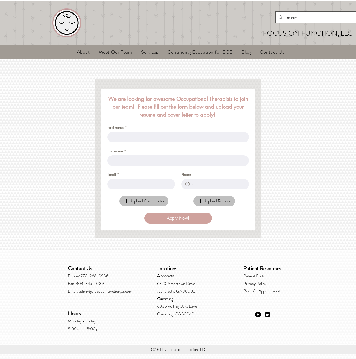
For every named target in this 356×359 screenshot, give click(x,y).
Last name (116, 151)
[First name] (176, 137)
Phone (186, 174)
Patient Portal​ (254, 276)
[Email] (139, 184)
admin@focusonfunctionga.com (105, 291)
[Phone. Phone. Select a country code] (189, 184)
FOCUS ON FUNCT (293, 33)
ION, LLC (338, 33)
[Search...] (315, 17)
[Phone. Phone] (220, 184)
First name (117, 127)
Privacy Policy (254, 283)
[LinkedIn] (267, 314)
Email (113, 174)
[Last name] (176, 160)
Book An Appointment (261, 291)
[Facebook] (258, 314)
